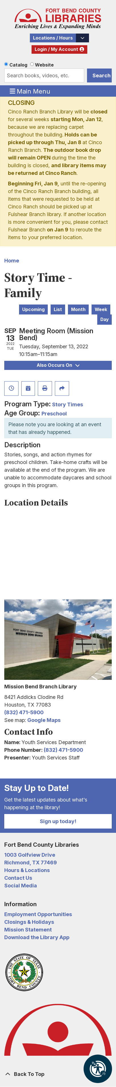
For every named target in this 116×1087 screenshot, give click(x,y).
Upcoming (33, 309)
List (58, 309)
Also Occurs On (58, 365)
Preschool (54, 414)
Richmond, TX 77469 (30, 863)
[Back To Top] (58, 1074)
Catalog (18, 65)
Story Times (67, 404)
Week (101, 309)
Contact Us (18, 878)
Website (44, 65)
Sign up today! (58, 821)
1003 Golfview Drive (29, 855)
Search (101, 75)
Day (104, 319)
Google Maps (44, 720)
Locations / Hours (53, 38)
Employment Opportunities (38, 914)
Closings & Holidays (29, 922)
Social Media (20, 886)
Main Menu (30, 91)
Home (11, 261)
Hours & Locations (27, 870)
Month (78, 309)
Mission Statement (28, 930)
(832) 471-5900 (24, 712)
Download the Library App (36, 937)
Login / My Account (56, 49)
